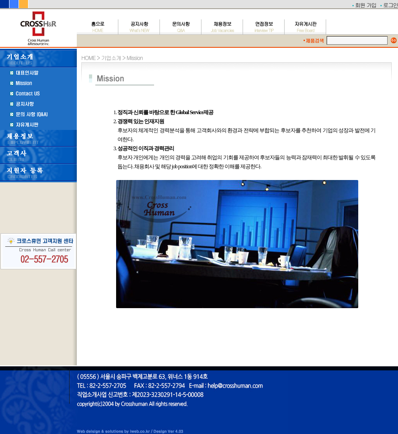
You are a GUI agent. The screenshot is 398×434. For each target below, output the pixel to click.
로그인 (390, 5)
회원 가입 (365, 5)
